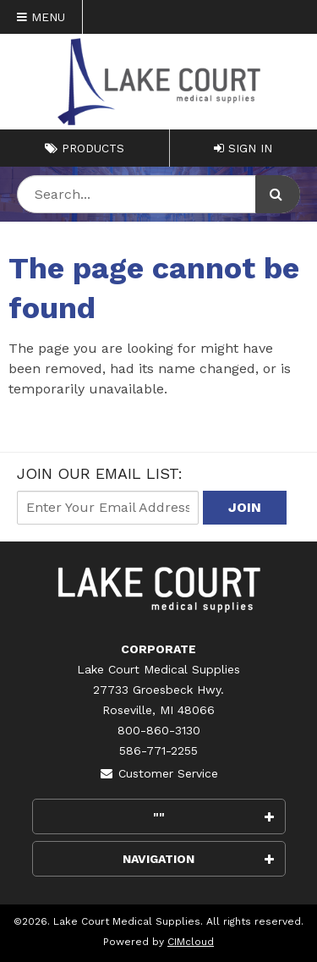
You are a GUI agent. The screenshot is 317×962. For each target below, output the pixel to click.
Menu (41, 17)
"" (213, 816)
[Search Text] (158, 194)
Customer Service (158, 773)
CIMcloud (190, 942)
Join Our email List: (100, 473)
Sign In (243, 148)
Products (84, 148)
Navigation (198, 859)
